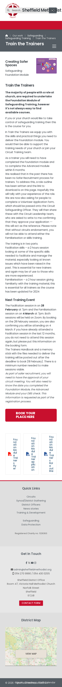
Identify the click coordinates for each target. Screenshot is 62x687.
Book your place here (25, 415)
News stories (31, 508)
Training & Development (31, 512)
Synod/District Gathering (31, 500)
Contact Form (31, 603)
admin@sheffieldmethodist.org (32, 569)
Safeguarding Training (18, 38)
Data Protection (31, 524)
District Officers (31, 504)
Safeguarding (35, 35)
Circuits (31, 496)
